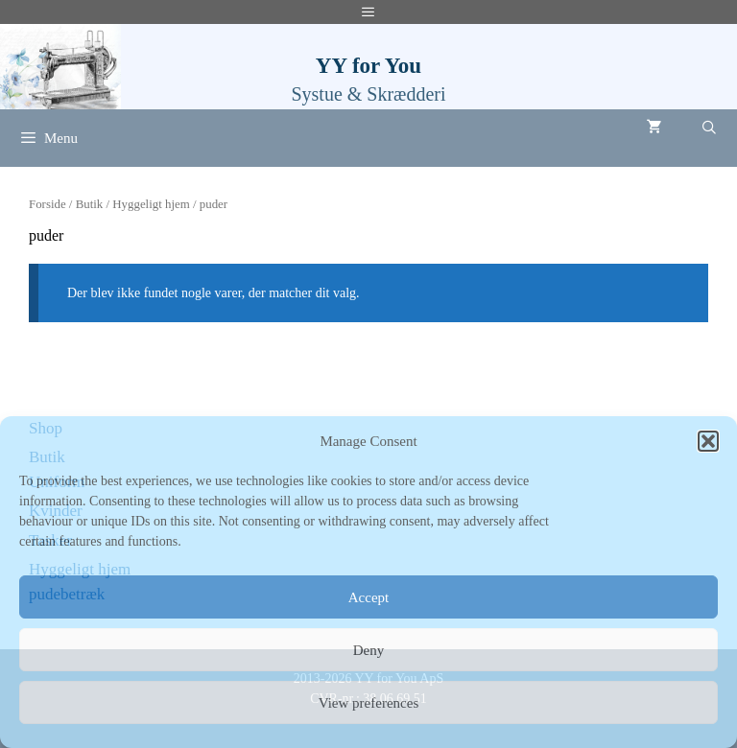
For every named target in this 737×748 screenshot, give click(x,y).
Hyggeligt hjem (150, 204)
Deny (369, 650)
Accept (368, 597)
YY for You (368, 66)
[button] (708, 441)
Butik (90, 204)
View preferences (368, 703)
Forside (47, 204)
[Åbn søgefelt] (709, 128)
